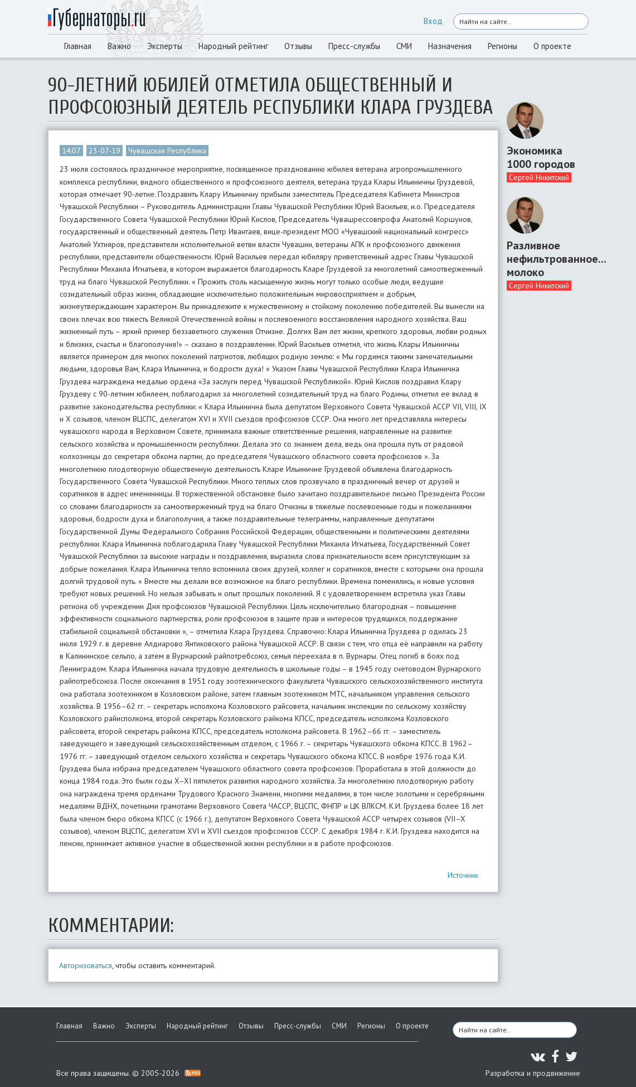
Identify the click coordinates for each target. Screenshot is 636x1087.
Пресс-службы (354, 46)
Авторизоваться (85, 965)
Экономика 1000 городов (541, 157)
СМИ (404, 46)
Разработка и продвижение (533, 1073)
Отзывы (298, 46)
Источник (463, 875)
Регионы (502, 46)
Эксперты (164, 46)
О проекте (552, 46)
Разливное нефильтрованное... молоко (543, 259)
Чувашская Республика (167, 151)
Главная (77, 46)
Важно (119, 46)
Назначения (450, 46)
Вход (433, 21)
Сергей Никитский (539, 177)
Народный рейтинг (233, 46)
